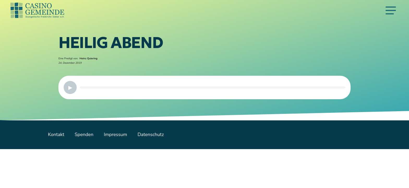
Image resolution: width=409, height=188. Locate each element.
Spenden (84, 134)
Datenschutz (150, 134)
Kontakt (56, 134)
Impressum (115, 134)
